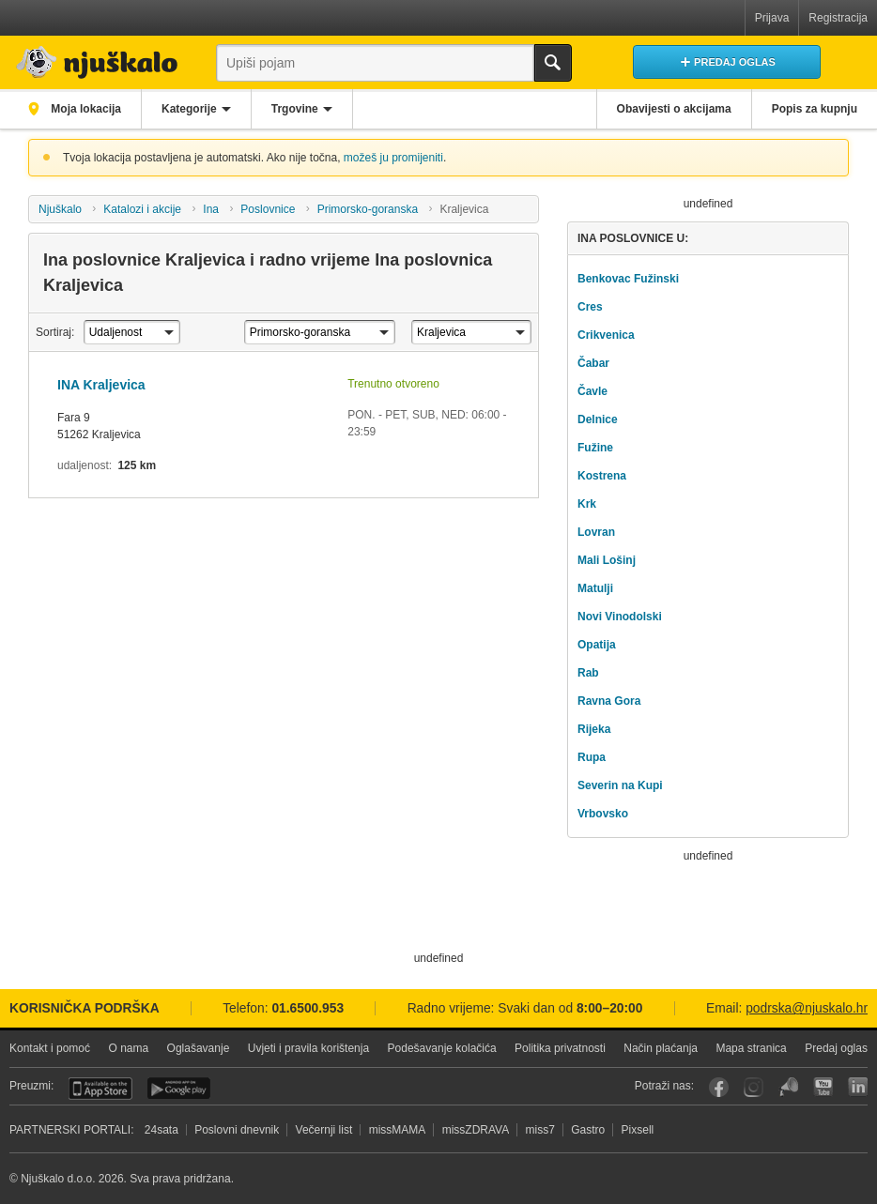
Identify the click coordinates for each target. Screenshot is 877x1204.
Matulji (595, 588)
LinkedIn (858, 1087)
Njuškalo (60, 209)
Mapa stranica (750, 1048)
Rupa (591, 757)
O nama (128, 1048)
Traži (553, 63)
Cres (590, 306)
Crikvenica (606, 335)
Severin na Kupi (620, 785)
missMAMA (397, 1129)
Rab (588, 672)
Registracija (838, 17)
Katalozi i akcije (142, 209)
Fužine (595, 447)
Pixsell (638, 1129)
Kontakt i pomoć (49, 1048)
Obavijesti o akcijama (674, 108)
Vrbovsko (602, 813)
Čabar (593, 363)
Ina (211, 209)
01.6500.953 (307, 1008)
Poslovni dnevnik (236, 1129)
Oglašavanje (198, 1048)
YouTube (823, 1087)
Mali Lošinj (606, 560)
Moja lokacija (84, 108)
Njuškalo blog (788, 1087)
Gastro (588, 1129)
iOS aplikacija (100, 1088)
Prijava (772, 17)
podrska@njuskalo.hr (807, 1008)
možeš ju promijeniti (393, 157)
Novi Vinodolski (619, 616)
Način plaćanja (660, 1048)
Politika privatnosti (560, 1048)
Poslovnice (267, 209)
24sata (161, 1129)
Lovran (596, 532)
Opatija (596, 644)
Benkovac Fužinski (628, 278)
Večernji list (324, 1129)
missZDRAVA (476, 1129)
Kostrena (601, 475)
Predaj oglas (836, 1048)
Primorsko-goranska (367, 209)
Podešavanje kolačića (442, 1048)
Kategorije (189, 108)
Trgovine (294, 108)
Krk (586, 504)
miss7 (540, 1129)
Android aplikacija (178, 1088)
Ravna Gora (608, 701)
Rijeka (593, 729)
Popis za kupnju (814, 108)
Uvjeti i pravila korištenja (308, 1048)
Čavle (592, 391)
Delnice (597, 419)
